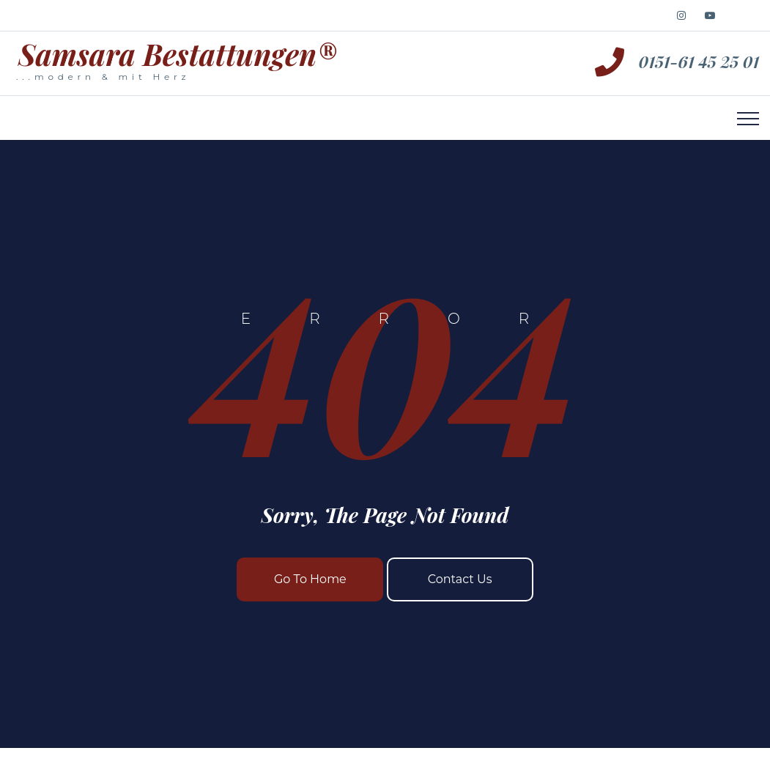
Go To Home (310, 579)
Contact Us (460, 579)
